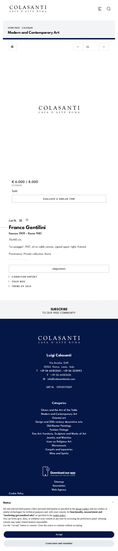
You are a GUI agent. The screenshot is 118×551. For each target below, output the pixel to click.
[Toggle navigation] (99, 8)
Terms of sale (22, 286)
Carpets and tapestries (59, 449)
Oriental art (59, 418)
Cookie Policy (16, 493)
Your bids (18, 281)
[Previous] (78, 46)
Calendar (27, 27)
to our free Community (59, 310)
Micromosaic (59, 445)
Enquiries (59, 268)
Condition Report (24, 276)
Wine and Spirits (59, 453)
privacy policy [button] (82, 508)
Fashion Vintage (59, 429)
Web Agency (59, 489)
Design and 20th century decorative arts (59, 421)
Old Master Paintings (59, 425)
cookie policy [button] (59, 515)
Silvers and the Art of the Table (59, 410)
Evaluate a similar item (59, 198)
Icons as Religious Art (59, 441)
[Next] (104, 46)
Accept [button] (58, 534)
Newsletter (59, 485)
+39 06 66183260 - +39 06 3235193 (61, 370)
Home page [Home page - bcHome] (14, 27)
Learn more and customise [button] (59, 543)
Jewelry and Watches (59, 437)
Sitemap (59, 481)
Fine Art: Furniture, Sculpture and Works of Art (59, 433)
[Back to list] (13, 46)
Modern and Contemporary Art (59, 414)
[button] (113, 502)
